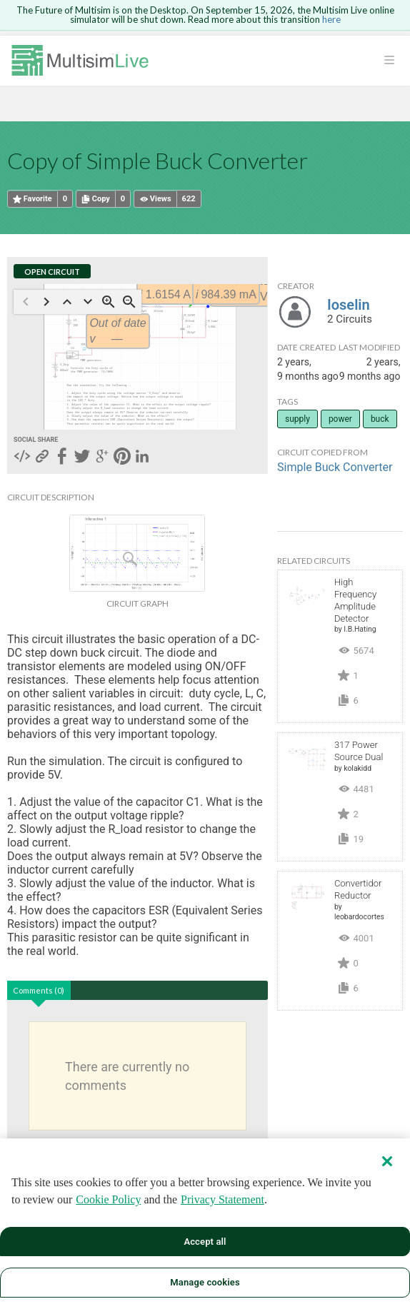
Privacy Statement (222, 1199)
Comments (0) (38, 990)
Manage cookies (204, 1282)
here (331, 19)
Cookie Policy (108, 1199)
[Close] (387, 1161)
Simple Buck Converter (334, 467)
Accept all (205, 1241)
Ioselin (348, 304)
